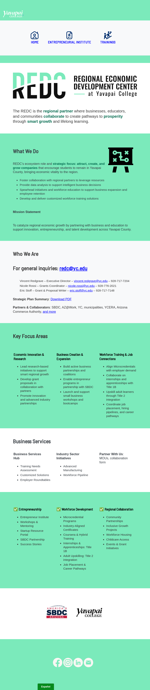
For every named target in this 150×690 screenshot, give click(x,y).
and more (49, 311)
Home (34, 37)
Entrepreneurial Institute (69, 37)
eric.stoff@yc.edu (81, 290)
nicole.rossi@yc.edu (81, 285)
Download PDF (61, 299)
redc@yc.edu (73, 268)
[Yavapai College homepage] (13, 13)
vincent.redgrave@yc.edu (90, 281)
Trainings (107, 37)
